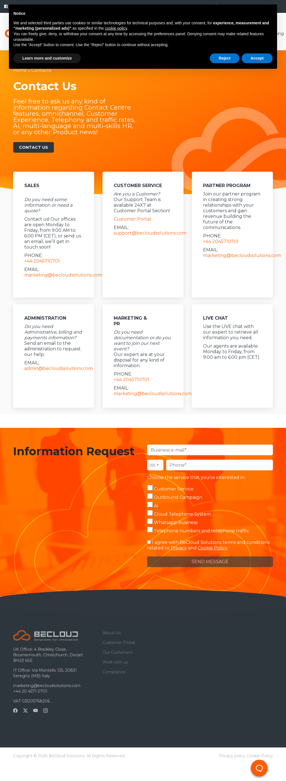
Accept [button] (257, 58)
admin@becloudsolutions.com (58, 368)
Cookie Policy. (213, 548)
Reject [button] (224, 58)
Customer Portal (132, 219)
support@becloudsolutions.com (150, 233)
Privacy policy (232, 755)
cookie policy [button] (116, 28)
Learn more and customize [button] (47, 58)
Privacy (179, 548)
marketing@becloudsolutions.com (63, 275)
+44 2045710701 (42, 261)
